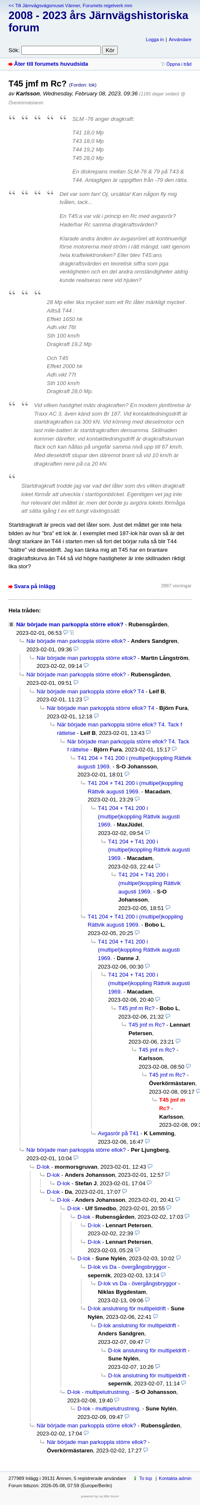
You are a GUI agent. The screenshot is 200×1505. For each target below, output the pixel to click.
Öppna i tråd (178, 64)
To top (145, 1478)
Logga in (155, 39)
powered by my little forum (100, 1496)
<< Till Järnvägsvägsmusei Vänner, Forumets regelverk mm (70, 5)
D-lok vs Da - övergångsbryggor (127, 1267)
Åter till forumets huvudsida (51, 64)
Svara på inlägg (34, 586)
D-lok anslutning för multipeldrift (127, 1308)
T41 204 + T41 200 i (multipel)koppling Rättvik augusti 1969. (139, 816)
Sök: (14, 50)
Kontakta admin (175, 1478)
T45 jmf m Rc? (136, 1008)
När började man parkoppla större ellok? (69, 624)
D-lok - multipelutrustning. (99, 1392)
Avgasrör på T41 (118, 1133)
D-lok (43, 1167)
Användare (180, 39)
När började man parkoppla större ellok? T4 (90, 691)
